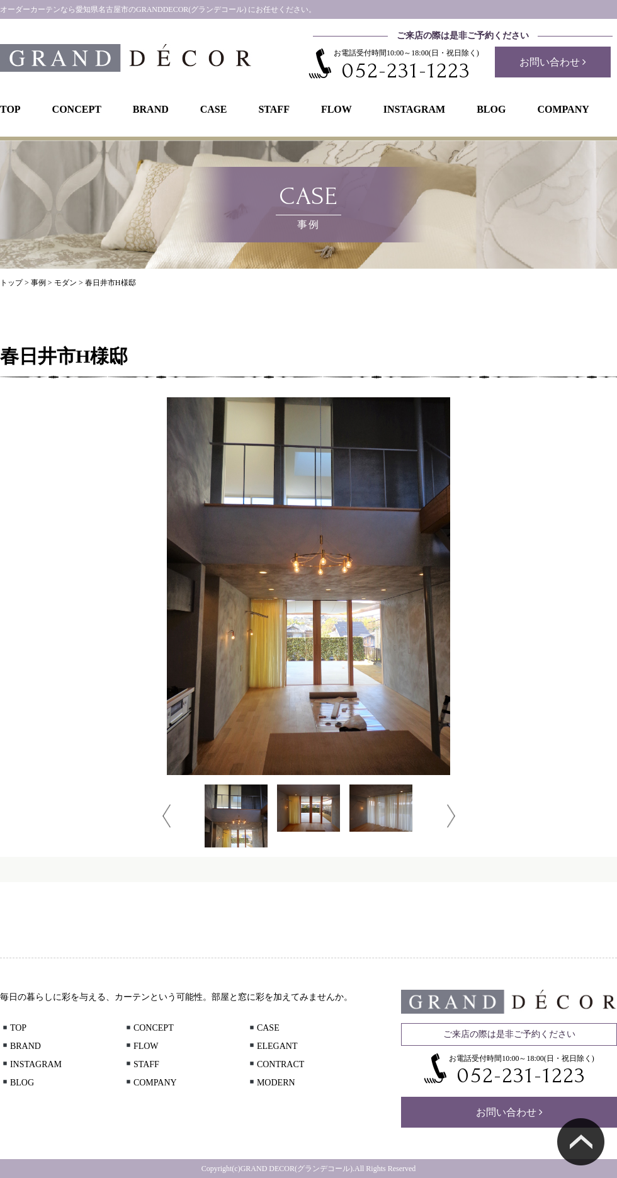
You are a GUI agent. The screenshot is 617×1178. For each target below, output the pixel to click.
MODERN (271, 1082)
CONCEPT (76, 109)
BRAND (151, 109)
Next (451, 816)
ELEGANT (272, 1046)
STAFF (273, 109)
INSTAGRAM (414, 109)
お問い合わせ (552, 62)
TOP (10, 109)
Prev (166, 816)
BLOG (491, 109)
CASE (213, 109)
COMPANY (563, 109)
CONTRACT (275, 1064)
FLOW (336, 109)
